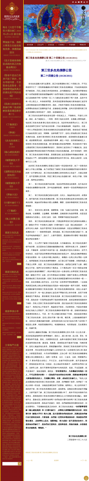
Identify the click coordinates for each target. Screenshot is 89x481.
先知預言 (6, 411)
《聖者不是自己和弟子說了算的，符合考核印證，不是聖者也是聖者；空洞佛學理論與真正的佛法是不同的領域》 (12, 85)
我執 (16, 418)
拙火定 (13, 349)
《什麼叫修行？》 (12, 202)
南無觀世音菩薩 (9, 431)
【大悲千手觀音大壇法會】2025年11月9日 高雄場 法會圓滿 (11, 298)
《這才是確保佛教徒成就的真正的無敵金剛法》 (12, 64)
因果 (16, 386)
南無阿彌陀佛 (15, 457)
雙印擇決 (6, 400)
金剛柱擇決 (15, 380)
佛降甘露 (7, 368)
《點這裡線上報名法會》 (12, 37)
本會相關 (72, 45)
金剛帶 (15, 428)
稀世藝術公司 (6, 351)
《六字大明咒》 (8, 377)
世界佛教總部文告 (9, 424)
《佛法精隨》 (7, 384)
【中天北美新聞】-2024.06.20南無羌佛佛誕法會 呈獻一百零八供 (11, 259)
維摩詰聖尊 (7, 418)
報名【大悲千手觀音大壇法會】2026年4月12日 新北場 (12, 30)
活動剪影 (7, 389)
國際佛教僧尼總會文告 (14, 429)
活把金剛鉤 (13, 373)
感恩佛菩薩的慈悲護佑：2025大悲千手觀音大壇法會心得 (11, 318)
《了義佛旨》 (12, 124)
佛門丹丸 (15, 409)
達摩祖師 (8, 349)
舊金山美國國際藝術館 (8, 435)
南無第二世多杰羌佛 (13, 446)
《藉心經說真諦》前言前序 (12, 225)
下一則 (84, 460)
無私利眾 (14, 384)
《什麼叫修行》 (10, 415)
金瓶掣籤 (12, 389)
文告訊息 (51, 45)
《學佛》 (11, 132)
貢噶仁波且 (16, 351)
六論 (14, 377)
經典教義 (14, 353)
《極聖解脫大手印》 (7, 406)
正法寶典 (12, 147)
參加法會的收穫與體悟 (11, 314)
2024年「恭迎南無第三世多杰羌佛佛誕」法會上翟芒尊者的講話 (11, 248)
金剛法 (12, 388)
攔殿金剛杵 (17, 442)
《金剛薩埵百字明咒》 (11, 393)
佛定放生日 (13, 378)
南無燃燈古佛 (6, 422)
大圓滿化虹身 (9, 444)
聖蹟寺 (11, 400)
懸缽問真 (15, 371)
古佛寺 (16, 395)
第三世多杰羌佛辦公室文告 (9, 404)
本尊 (6, 413)
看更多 (19, 264)
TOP (86, 478)
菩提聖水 (12, 398)
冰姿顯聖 (14, 440)
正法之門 (40, 45)
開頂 (11, 351)
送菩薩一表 (9, 408)
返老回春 (13, 417)
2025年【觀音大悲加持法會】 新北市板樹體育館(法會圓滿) (11, 287)
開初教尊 (7, 378)
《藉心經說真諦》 (12, 152)
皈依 (14, 437)
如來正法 (12, 451)
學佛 (3, 393)
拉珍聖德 (7, 398)
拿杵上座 (18, 349)
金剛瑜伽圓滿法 (10, 433)
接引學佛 (7, 388)
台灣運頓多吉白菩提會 (8, 453)
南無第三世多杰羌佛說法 (12, 55)
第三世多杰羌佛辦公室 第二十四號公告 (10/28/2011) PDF (66, 60)
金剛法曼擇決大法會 (12, 364)
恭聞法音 (15, 400)
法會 (9, 360)
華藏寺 (19, 428)
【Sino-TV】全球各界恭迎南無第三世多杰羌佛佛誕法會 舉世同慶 (11, 241)
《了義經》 (12, 211)
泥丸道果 (17, 453)
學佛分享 (83, 45)
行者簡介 (62, 45)
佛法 (5, 362)
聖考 (11, 368)
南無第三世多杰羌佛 (32, 452)
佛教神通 (4, 429)
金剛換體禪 (13, 360)
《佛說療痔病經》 (7, 437)
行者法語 (16, 455)
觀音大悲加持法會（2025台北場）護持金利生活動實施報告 (11, 281)
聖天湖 (19, 404)
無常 (10, 457)
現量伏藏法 (7, 451)
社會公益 (15, 357)
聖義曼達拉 (16, 448)
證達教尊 (10, 458)
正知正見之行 (6, 455)
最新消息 (12, 386)
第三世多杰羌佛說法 (12, 155)
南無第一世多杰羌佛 (14, 402)
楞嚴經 (11, 448)
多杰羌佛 (30, 45)
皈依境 (9, 382)
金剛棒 (12, 418)
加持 (18, 373)
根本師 (6, 428)
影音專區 (7, 391)
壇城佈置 (4, 382)
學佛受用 (6, 402)
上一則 (29, 460)
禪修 (3, 444)
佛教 (19, 380)
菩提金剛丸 (11, 395)
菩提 (9, 449)
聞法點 (12, 455)
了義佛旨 (12, 127)
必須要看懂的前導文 (12, 189)
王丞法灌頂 (13, 449)
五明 (5, 397)
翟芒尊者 (11, 442)
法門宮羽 (15, 368)
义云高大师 (15, 382)
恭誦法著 (8, 353)
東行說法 (18, 451)
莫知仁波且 (14, 397)
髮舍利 (8, 397)
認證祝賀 (17, 435)
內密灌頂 (7, 373)
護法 (3, 431)
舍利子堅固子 (7, 380)
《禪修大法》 (12, 194)
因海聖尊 (16, 438)
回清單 (56, 460)
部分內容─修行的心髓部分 (12, 166)
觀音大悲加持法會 (15, 391)
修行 (10, 440)
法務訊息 (10, 409)
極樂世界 (10, 428)
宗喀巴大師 (5, 347)
